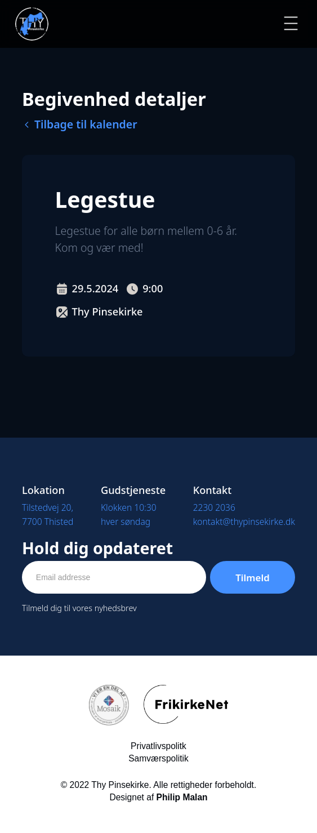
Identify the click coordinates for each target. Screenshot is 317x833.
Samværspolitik (158, 758)
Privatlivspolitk (158, 746)
